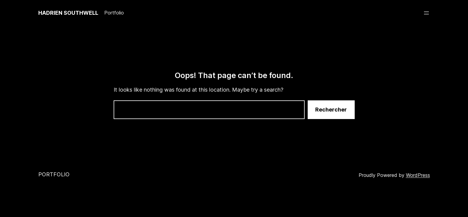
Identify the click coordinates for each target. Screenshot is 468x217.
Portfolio (54, 174)
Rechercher (331, 109)
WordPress (418, 175)
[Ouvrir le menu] (426, 13)
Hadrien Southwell (68, 13)
